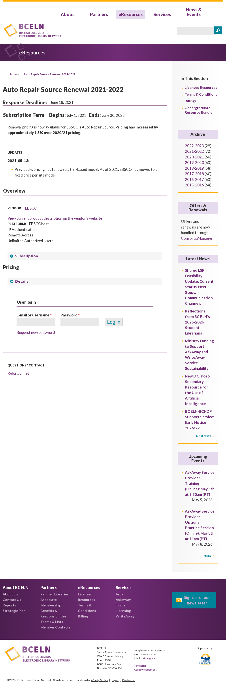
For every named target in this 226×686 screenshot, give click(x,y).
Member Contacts (55, 627)
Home (13, 74)
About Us (10, 594)
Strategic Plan (14, 610)
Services (162, 14)
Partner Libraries (54, 594)
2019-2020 (194, 162)
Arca (119, 594)
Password (70, 315)
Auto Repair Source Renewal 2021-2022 (49, 74)
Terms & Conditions (201, 94)
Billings (190, 101)
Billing (83, 616)
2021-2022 (194, 151)
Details (21, 281)
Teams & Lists (51, 621)
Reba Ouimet (18, 373)
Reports (9, 605)
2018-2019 (194, 168)
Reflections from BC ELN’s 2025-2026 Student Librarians (197, 322)
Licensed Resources (201, 87)
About (67, 14)
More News (203, 436)
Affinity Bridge (99, 680)
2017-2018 (194, 173)
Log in (115, 680)
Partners (99, 14)
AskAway (123, 599)
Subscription (26, 256)
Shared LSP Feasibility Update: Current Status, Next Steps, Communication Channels (199, 287)
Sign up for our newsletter (197, 600)
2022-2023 (194, 145)
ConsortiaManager (197, 238)
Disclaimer (128, 680)
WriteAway (125, 616)
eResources (131, 14)
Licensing (123, 610)
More (207, 555)
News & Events (194, 12)
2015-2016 (194, 185)
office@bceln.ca (151, 658)
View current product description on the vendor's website (55, 218)
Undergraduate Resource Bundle (198, 110)
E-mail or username (34, 315)
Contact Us (12, 599)
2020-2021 (194, 157)
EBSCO (31, 208)
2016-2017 (194, 179)
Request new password (36, 332)
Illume (120, 605)
